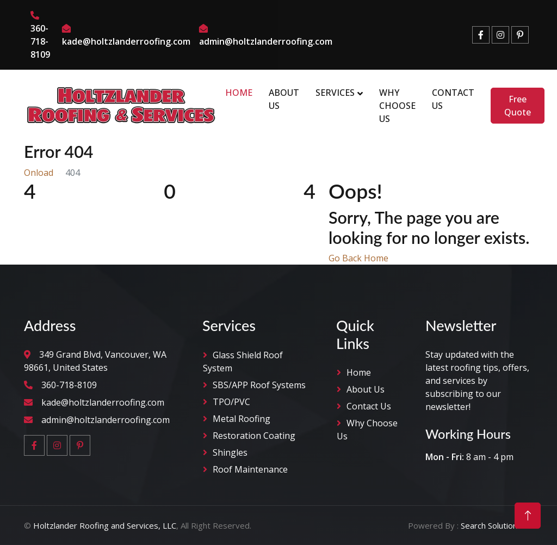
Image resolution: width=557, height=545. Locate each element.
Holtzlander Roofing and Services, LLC (104, 525)
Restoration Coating (254, 436)
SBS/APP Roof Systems (259, 385)
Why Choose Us (397, 106)
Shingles (230, 452)
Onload (38, 173)
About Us (284, 99)
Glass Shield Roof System (243, 361)
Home (238, 93)
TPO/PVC (231, 402)
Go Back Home (358, 258)
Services (335, 93)
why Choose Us (367, 429)
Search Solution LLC (497, 525)
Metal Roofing (241, 419)
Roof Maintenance (250, 469)
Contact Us (453, 99)
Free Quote (517, 105)
